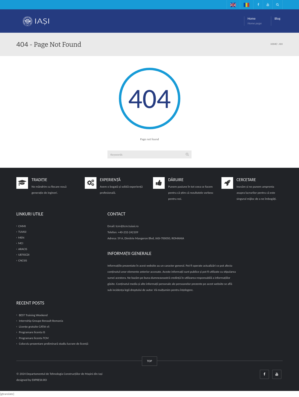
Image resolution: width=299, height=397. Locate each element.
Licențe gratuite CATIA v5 (34, 326)
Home (255, 21)
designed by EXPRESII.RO (31, 380)
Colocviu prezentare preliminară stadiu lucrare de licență (53, 344)
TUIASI (22, 231)
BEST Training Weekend (33, 315)
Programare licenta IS (32, 332)
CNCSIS (22, 260)
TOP (149, 361)
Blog (277, 19)
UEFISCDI (23, 255)
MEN (21, 237)
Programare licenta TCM (34, 338)
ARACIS (22, 249)
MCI (20, 243)
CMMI (22, 226)
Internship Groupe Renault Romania (41, 320)
